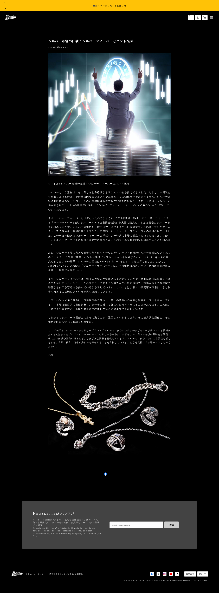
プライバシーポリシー (35, 574)
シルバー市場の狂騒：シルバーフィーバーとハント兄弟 (90, 41)
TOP (51, 355)
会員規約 (79, 574)
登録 (171, 525)
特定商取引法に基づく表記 (61, 574)
